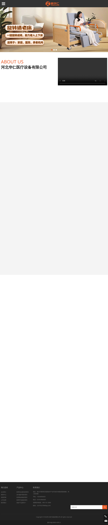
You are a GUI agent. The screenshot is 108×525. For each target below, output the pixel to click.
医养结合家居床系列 (23, 492)
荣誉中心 (3, 495)
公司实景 (3, 500)
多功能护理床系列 (22, 495)
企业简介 (3, 492)
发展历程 (3, 497)
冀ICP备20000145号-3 (54, 522)
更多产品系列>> (21, 503)
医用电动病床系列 (22, 497)
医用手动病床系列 (22, 500)
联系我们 (3, 503)
